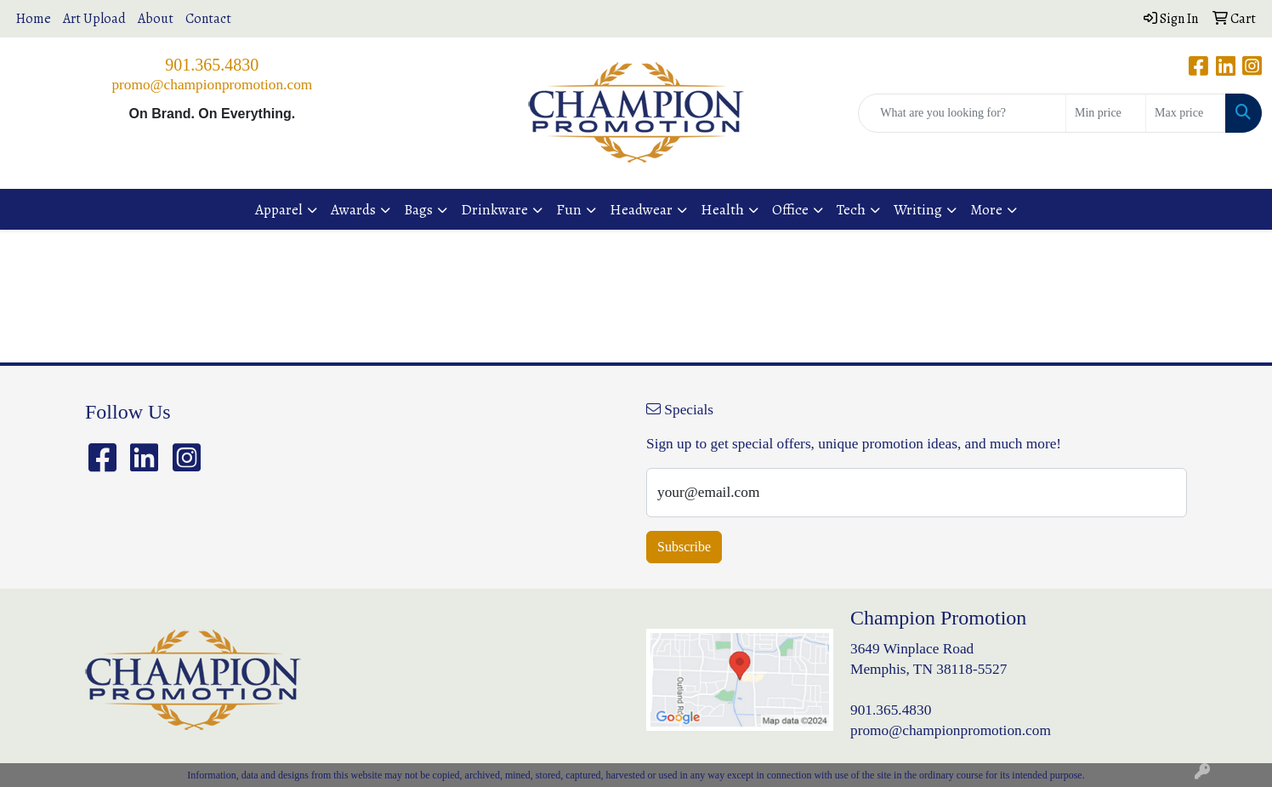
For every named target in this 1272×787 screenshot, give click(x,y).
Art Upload (94, 18)
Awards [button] (353, 209)
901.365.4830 (211, 64)
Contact (208, 18)
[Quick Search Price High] (1185, 113)
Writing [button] (918, 209)
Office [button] (790, 209)
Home (33, 18)
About (155, 18)
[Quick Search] (962, 113)
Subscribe (684, 546)
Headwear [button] (641, 209)
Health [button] (722, 209)
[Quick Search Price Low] (1105, 113)
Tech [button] (851, 209)
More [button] (986, 209)
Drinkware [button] (494, 209)
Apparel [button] (279, 209)
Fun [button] (569, 209)
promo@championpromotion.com (211, 85)
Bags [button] (418, 209)
